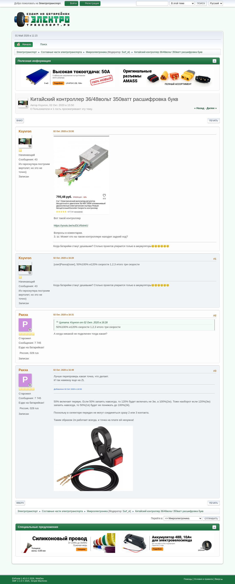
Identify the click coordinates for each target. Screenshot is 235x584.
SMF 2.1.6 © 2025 (21, 581)
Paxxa (23, 314)
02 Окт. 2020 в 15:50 (63, 131)
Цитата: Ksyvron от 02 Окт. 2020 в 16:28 (83, 322)
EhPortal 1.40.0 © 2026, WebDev (28, 578)
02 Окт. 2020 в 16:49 (63, 370)
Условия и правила (203, 579)
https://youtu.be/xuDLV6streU (71, 225)
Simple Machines (39, 581)
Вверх (20, 503)
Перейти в (156, 518)
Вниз (19, 120)
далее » (212, 108)
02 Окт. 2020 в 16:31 (63, 314)
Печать (213, 120)
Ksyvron (25, 131)
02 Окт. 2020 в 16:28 (63, 258)
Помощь (188, 579)
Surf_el (125, 52)
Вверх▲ (219, 579)
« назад (199, 108)
